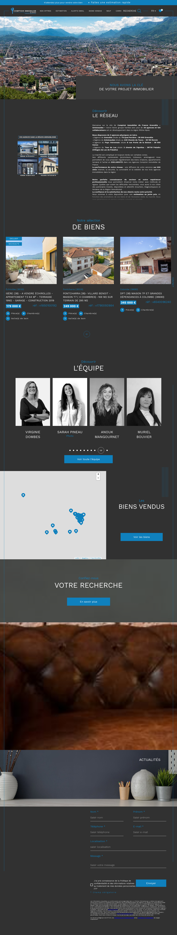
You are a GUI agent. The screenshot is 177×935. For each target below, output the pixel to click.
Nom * (94, 815)
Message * (96, 860)
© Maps (84, 561)
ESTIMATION (61, 11)
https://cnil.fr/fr (113, 914)
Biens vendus (95, 11)
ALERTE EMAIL (77, 11)
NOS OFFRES (45, 11)
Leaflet (77, 561)
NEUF (108, 11)
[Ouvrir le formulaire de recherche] (132, 11)
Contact (173, 282)
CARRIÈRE (120, 11)
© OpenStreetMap (95, 561)
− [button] (98, 481)
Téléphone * (97, 830)
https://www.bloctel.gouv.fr (125, 918)
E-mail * (138, 830)
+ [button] (98, 478)
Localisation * (98, 845)
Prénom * (139, 815)
